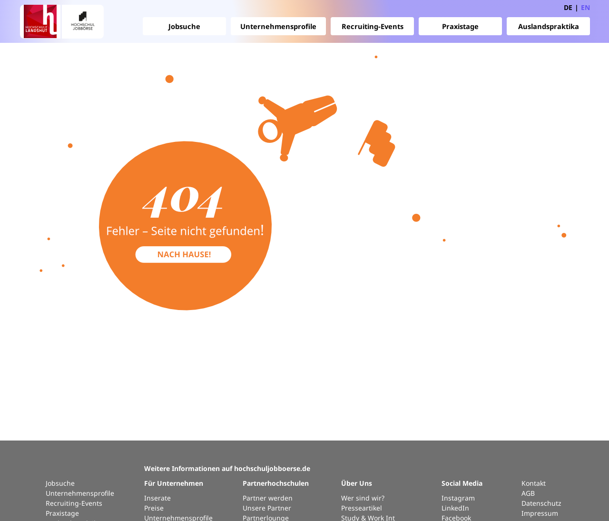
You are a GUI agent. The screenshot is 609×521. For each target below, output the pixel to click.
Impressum (539, 513)
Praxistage (460, 26)
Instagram (458, 497)
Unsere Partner (267, 507)
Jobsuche (184, 26)
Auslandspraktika (548, 26)
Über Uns (356, 483)
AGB (528, 493)
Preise (154, 507)
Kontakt (533, 483)
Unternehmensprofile (278, 26)
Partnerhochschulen (276, 483)
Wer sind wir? (362, 497)
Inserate (157, 497)
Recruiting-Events (372, 26)
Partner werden (268, 497)
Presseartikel (361, 507)
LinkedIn (455, 507)
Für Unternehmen (173, 483)
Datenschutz (541, 503)
